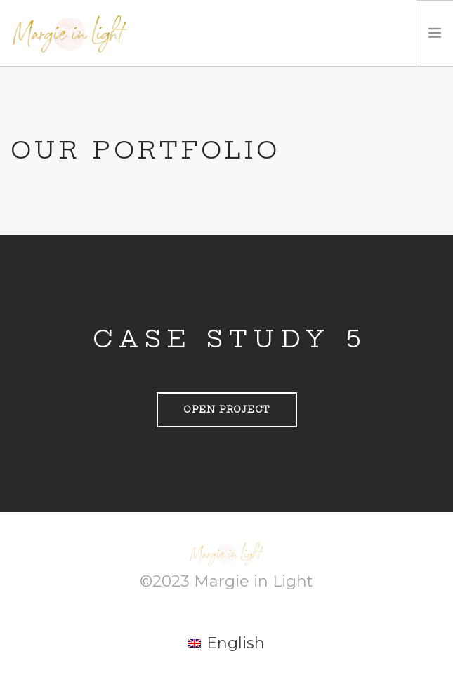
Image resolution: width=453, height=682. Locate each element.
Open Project (226, 409)
